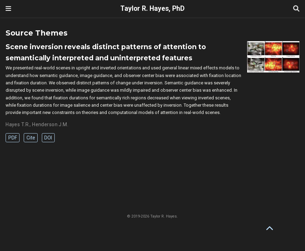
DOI (48, 137)
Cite (30, 137)
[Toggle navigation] (8, 8)
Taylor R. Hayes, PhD (152, 9)
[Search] (296, 9)
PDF (12, 137)
